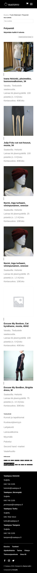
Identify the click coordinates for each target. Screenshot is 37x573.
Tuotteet (15, 547)
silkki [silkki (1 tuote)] (19, 464)
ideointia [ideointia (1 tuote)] (12, 460)
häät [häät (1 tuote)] (9, 460)
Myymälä (8, 437)
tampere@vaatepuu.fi (12, 537)
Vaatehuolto (9, 451)
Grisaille (15, 570)
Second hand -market (14, 446)
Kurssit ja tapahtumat (14, 417)
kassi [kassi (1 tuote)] (31, 460)
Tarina (19, 550)
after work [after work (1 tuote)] (6, 460)
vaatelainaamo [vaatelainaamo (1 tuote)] (29, 464)
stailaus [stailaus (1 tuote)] (22, 464)
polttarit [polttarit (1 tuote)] (16, 464)
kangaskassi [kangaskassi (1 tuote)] (26, 460)
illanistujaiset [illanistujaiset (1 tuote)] (17, 460)
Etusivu (6, 15)
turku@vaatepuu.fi (11, 521)
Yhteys (27, 550)
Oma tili (23, 554)
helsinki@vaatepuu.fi (12, 488)
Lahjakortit (9, 427)
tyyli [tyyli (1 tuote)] (25, 464)
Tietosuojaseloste (11, 554)
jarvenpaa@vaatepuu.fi (13, 505)
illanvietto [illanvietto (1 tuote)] (22, 460)
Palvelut (7, 441)
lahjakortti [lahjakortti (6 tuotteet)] (9, 464)
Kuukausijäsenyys (12, 422)
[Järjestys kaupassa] (25, 37)
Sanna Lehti (27, 566)
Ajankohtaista (9, 550)
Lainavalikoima (11, 432)
